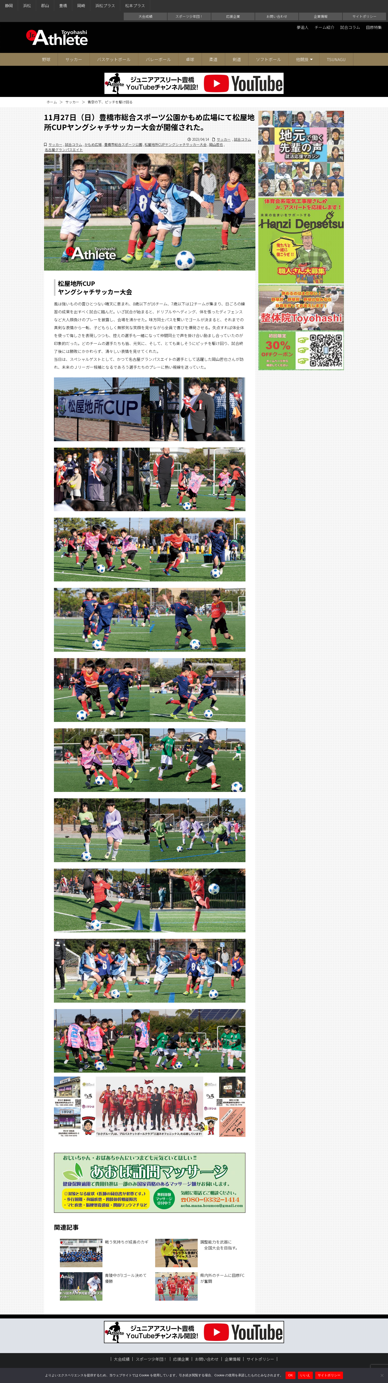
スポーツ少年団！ (189, 16)
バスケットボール (114, 59)
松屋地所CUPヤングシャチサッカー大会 (176, 144)
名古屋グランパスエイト (64, 149)
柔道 (213, 59)
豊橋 (63, 5)
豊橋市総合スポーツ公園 (123, 144)
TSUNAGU (336, 59)
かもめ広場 (93, 144)
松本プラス (135, 5)
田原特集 (374, 27)
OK (290, 1375)
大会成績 (145, 16)
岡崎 (81, 5)
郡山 (45, 5)
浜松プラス (105, 5)
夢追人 (303, 27)
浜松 (27, 5)
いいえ (305, 1375)
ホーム (52, 101)
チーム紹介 (324, 27)
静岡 (9, 5)
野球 (46, 59)
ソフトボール (268, 59)
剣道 (237, 59)
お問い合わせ (277, 16)
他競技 (302, 59)
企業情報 (321, 16)
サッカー (73, 59)
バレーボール (158, 59)
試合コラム (350, 27)
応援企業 (233, 16)
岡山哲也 (216, 144)
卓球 (190, 59)
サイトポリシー (364, 16)
